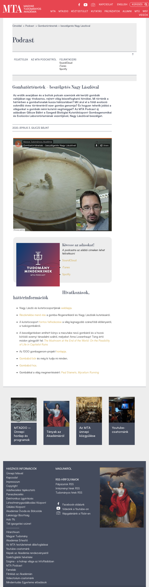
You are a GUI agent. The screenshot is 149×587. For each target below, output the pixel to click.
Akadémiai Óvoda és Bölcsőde (24, 511)
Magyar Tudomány (17, 536)
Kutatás (96, 11)
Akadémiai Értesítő (17, 540)
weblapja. (66, 308)
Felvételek (21, 59)
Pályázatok (112, 11)
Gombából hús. (28, 365)
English (122, 4)
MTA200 (63, 11)
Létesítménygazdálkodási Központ (26, 502)
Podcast (29, 25)
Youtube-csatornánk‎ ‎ (120, 430)
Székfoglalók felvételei (19, 557)
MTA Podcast (14, 565)
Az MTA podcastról (43, 59)
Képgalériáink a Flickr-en (76, 513)
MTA (53, 11)
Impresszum (13, 481)
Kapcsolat (106, 4)
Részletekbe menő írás (32, 315)
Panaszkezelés (14, 494)
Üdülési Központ (15, 506)
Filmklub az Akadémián (19, 574)
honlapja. (61, 351)
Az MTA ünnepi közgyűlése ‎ (87, 432)
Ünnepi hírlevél (14, 473)
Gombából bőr (27, 358)
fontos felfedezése (50, 322)
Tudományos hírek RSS (69, 492)
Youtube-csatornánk (17, 548)
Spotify (63, 69)
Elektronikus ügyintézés (19, 498)
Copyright (12, 485)
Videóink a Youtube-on (75, 509)
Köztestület (79, 11)
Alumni (127, 11)
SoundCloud (65, 62)
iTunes (62, 66)
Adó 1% (10, 519)
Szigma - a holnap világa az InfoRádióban (30, 561)
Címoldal (17, 25)
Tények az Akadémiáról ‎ (55, 434)
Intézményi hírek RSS (68, 488)
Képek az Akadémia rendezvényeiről (27, 553)
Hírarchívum (13, 532)
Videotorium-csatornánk (20, 578)
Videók (143, 15)
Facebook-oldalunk (73, 504)
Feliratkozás (67, 59)
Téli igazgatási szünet (18, 523)
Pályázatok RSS (65, 484)
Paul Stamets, (80, 372)
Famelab (11, 569)
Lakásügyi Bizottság (17, 515)
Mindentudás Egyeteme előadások (26, 582)
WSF (145, 11)
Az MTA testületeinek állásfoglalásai (27, 544)
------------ (12, 527)
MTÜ (137, 11)
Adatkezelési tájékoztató (20, 490)
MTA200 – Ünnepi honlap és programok (22, 434)
